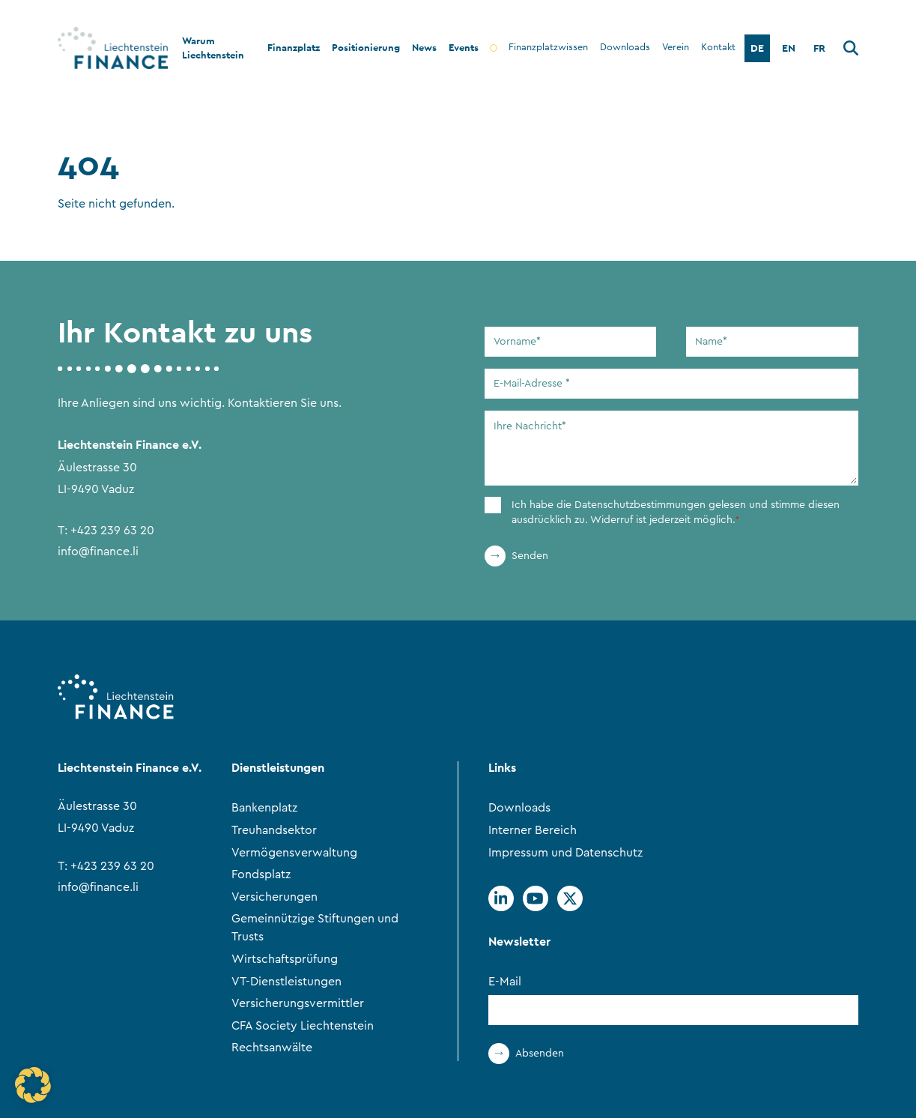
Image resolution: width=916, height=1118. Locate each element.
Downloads (519, 808)
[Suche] (850, 50)
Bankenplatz (264, 808)
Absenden (539, 1053)
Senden (530, 556)
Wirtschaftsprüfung (284, 959)
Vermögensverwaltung (294, 853)
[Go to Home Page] (104, 48)
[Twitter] (570, 898)
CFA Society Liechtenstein (302, 1026)
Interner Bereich (532, 830)
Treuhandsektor (274, 830)
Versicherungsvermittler (297, 1003)
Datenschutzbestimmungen (640, 505)
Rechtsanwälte (271, 1048)
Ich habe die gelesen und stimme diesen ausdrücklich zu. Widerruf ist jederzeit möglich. (676, 513)
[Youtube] (535, 898)
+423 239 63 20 (112, 531)
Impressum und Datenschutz (565, 853)
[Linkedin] (501, 898)
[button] (33, 1085)
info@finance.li (98, 552)
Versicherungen (274, 897)
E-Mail (504, 982)
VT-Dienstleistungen (286, 982)
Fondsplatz (261, 874)
